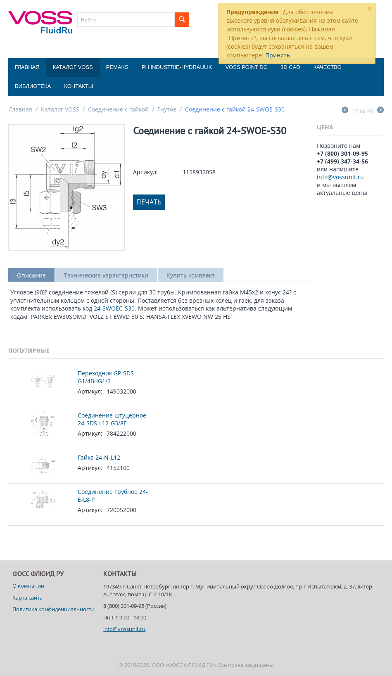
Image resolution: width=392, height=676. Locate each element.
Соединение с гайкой (118, 109)
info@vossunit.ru (340, 177)
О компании (28, 585)
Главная (27, 67)
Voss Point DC (246, 67)
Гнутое (166, 109)
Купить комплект (190, 275)
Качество (328, 67)
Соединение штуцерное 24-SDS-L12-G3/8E (112, 419)
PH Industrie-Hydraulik (177, 67)
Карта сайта (27, 597)
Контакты (78, 86)
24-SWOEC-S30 (114, 308)
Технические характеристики (106, 275)
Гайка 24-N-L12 (99, 457)
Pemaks (117, 67)
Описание (31, 275)
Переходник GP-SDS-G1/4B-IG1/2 (107, 377)
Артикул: (145, 172)
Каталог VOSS (73, 67)
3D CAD (290, 67)
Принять (277, 55)
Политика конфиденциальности (53, 609)
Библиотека (33, 86)
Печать (149, 201)
